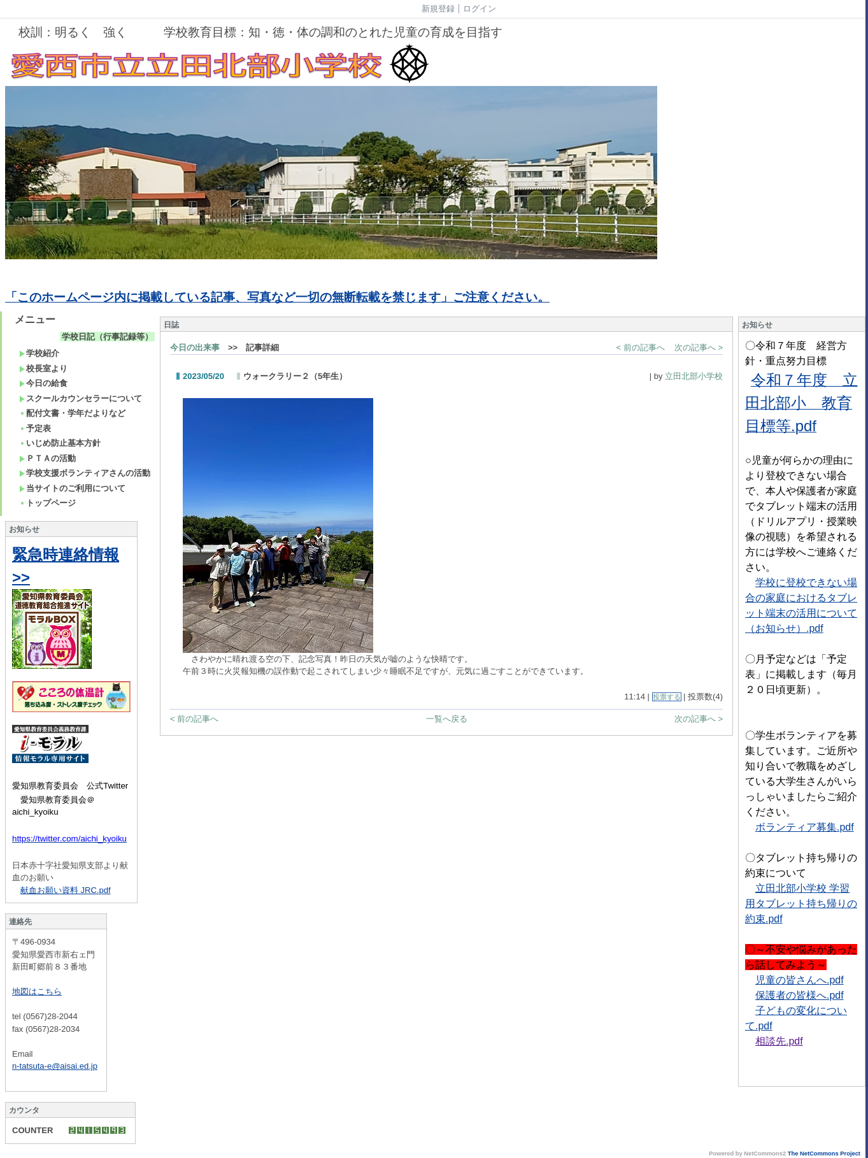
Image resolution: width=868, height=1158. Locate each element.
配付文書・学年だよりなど (72, 413)
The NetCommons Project (824, 1153)
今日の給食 (43, 383)
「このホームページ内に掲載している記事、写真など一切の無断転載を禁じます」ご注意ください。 (277, 297)
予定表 (35, 428)
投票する (667, 697)
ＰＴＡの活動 (47, 458)
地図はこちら (37, 991)
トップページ (47, 503)
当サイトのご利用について (72, 488)
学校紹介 (39, 353)
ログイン (479, 8)
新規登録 (438, 8)
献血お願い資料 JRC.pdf (65, 890)
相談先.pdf (779, 1041)
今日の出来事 (195, 347)
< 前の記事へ (640, 347)
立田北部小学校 (694, 376)
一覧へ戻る (446, 719)
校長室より (43, 368)
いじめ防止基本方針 (60, 443)
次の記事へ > (698, 347)
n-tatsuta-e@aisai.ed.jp (54, 1066)
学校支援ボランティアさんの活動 (84, 473)
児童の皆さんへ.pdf (799, 980)
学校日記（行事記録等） (107, 336)
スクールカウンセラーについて (80, 398)
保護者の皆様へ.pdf (799, 995)
